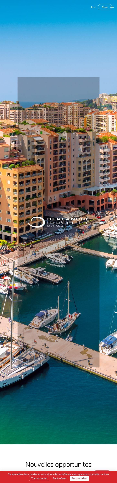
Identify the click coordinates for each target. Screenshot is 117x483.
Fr (92, 8)
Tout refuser (59, 478)
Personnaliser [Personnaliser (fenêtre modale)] (79, 478)
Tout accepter (39, 478)
